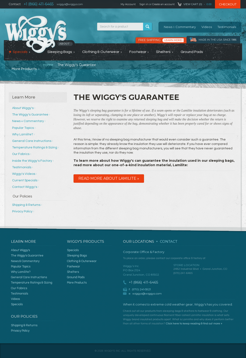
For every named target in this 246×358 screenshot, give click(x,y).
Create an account (163, 4)
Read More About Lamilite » (108, 178)
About (65, 43)
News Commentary (180, 27)
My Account (128, 4)
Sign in (143, 4)
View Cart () (192, 4)
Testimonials (227, 27)
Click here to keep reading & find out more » (194, 323)
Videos (206, 27)
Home (48, 65)
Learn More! (173, 40)
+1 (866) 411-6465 (39, 4)
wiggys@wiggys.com (147, 293)
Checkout (227, 4)
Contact (15, 4)
